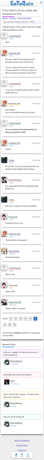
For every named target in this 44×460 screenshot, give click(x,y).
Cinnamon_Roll (14, 53)
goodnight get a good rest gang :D (18, 375)
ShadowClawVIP (14, 302)
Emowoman (13, 217)
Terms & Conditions (22, 440)
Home (4, 18)
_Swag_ (11, 160)
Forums (12, 18)
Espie (12, 381)
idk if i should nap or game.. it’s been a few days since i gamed (21, 395)
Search (22, 455)
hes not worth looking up (14, 417)
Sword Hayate (13, 251)
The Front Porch (24, 18)
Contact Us (22, 450)
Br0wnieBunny (16, 361)
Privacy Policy (22, 445)
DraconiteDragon (15, 180)
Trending (28, 455)
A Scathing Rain (14, 36)
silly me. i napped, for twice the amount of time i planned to (21, 353)
